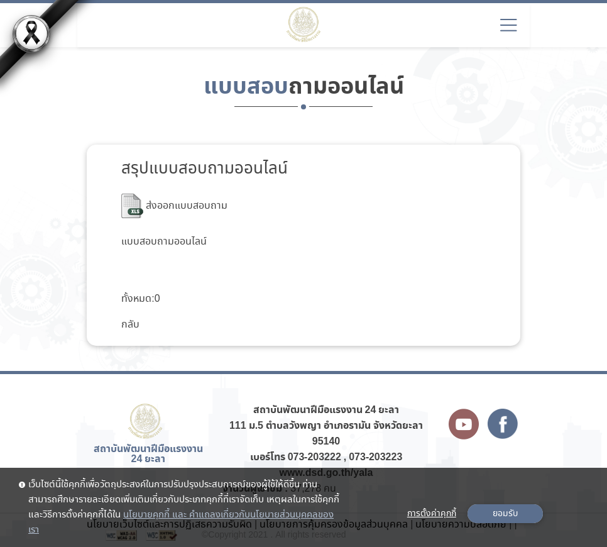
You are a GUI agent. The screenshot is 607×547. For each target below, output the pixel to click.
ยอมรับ (505, 513)
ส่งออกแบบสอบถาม (174, 206)
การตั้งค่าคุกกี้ (431, 513)
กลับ (130, 325)
